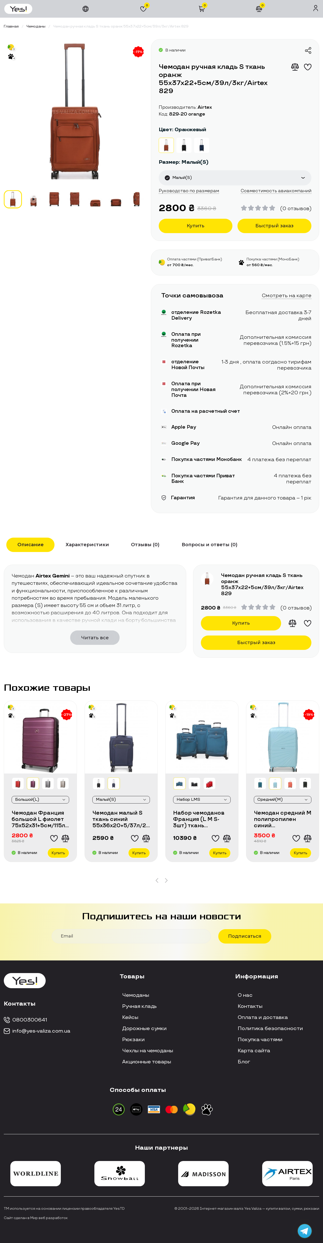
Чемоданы (135, 995)
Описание (30, 544)
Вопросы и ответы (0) (209, 544)
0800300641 (25, 1020)
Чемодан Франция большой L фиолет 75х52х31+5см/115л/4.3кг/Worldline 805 (40, 819)
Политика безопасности (270, 1029)
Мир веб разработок (49, 1218)
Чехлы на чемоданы (147, 1051)
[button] (156, 880)
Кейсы (130, 1017)
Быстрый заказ (274, 226)
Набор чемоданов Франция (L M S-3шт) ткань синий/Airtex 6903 (199, 819)
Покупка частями (260, 1040)
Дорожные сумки (144, 1029)
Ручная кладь (139, 1006)
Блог (244, 1062)
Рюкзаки (133, 1040)
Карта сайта (254, 1051)
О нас (245, 995)
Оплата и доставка (263, 1017)
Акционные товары (146, 1062)
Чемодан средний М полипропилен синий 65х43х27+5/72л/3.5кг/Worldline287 (282, 819)
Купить (195, 226)
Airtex (205, 107)
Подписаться (244, 936)
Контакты (250, 1006)
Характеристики (87, 544)
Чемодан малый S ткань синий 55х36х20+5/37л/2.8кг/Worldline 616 (121, 819)
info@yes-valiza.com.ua (37, 1031)
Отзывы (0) (145, 544)
